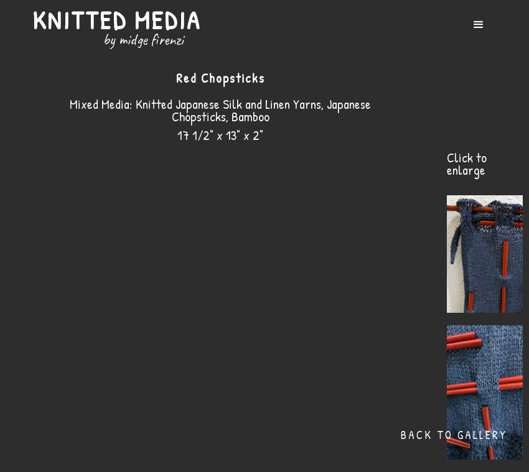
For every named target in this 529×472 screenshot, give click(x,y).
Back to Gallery (454, 435)
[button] (478, 25)
